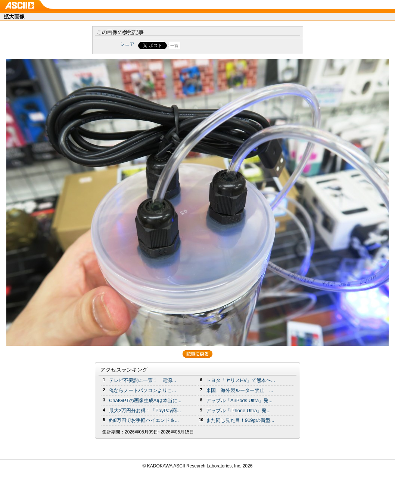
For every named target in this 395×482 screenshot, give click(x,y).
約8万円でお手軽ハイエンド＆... (144, 420)
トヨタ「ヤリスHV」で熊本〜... (240, 380)
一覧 (174, 45)
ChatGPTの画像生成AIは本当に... (145, 400)
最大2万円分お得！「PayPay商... (145, 410)
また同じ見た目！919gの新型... (240, 420)
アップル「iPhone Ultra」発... (238, 410)
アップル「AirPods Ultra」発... (239, 400)
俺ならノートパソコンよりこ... (142, 390)
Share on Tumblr (225, 45)
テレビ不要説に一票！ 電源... (142, 380)
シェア (127, 44)
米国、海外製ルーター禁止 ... (239, 390)
